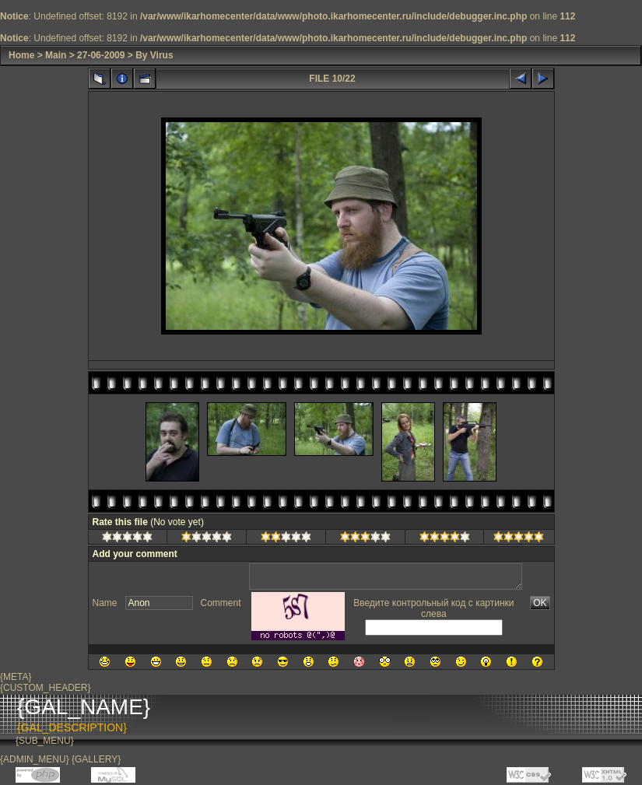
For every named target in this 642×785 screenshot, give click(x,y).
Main (55, 55)
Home (21, 55)
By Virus (154, 55)
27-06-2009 (101, 55)
